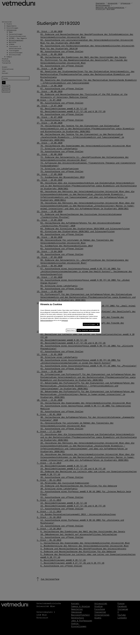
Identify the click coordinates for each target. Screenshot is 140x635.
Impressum (65, 320)
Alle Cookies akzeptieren (88, 330)
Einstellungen (89, 324)
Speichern (71, 330)
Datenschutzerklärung (46, 320)
